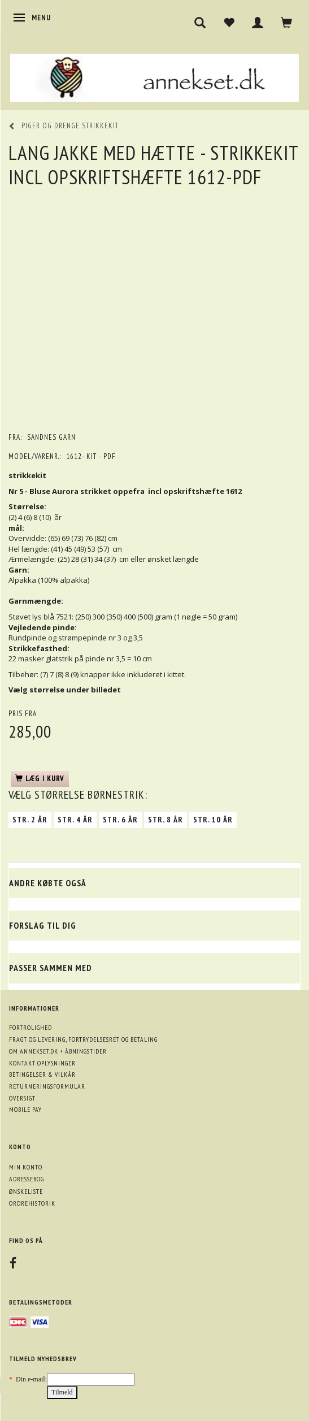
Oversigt (22, 1098)
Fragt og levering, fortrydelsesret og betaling (83, 1039)
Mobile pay (25, 1109)
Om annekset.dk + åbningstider (58, 1051)
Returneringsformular (47, 1086)
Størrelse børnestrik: (77, 794)
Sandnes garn (51, 437)
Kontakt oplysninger (42, 1063)
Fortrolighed (30, 1027)
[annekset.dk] (154, 76)
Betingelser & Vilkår (42, 1074)
